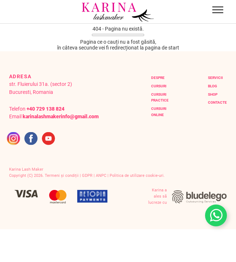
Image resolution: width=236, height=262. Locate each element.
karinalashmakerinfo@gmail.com (61, 117)
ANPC (101, 175)
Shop (212, 94)
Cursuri (158, 86)
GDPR (87, 175)
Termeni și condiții (62, 175)
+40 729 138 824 (45, 109)
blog (212, 86)
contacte (217, 102)
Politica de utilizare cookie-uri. (137, 175)
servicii (215, 77)
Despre (158, 77)
